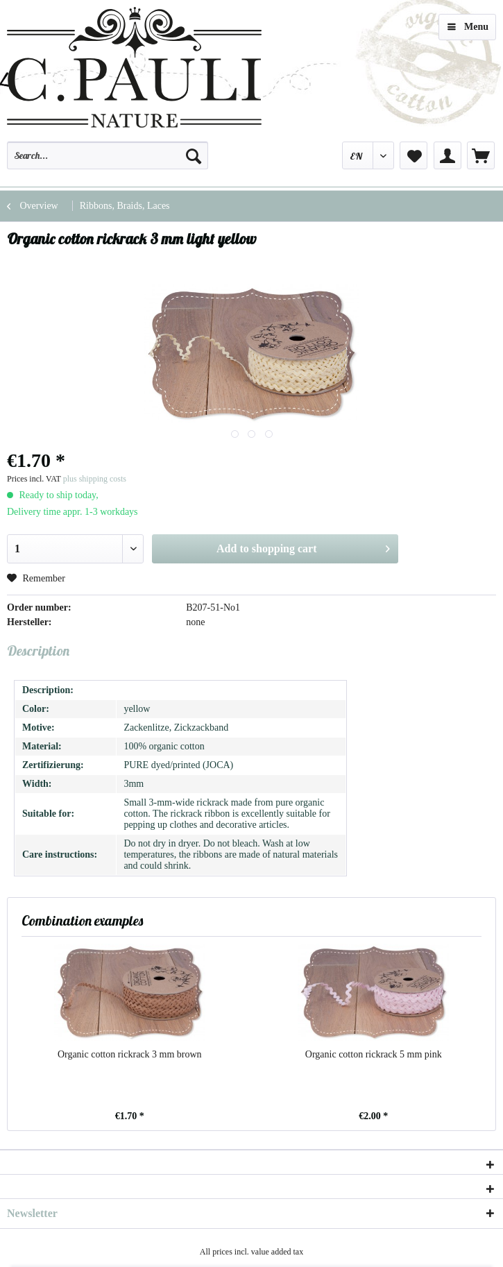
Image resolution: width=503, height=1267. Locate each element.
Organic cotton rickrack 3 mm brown (130, 1054)
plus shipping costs (94, 479)
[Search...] (107, 155)
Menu (467, 24)
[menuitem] (107, 162)
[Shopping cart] (481, 155)
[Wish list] (413, 155)
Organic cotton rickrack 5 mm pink (373, 1054)
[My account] (447, 155)
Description (38, 650)
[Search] (193, 155)
